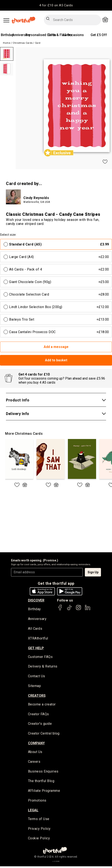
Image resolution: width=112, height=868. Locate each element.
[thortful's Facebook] (60, 609)
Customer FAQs (40, 657)
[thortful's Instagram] (78, 609)
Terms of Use (38, 821)
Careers (34, 763)
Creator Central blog (44, 734)
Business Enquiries (43, 773)
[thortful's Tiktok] (69, 609)
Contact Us (36, 677)
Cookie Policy (39, 840)
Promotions (37, 802)
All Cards (35, 629)
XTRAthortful (38, 639)
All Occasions (73, 35)
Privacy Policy (39, 830)
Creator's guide (40, 725)
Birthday (7, 35)
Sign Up (93, 572)
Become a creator (42, 705)
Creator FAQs (38, 715)
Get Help (36, 648)
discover (36, 600)
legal (33, 812)
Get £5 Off (99, 35)
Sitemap (34, 687)
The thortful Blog (41, 782)
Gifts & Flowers (60, 35)
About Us (35, 753)
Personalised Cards (40, 35)
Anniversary (21, 35)
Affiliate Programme (44, 792)
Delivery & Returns (42, 667)
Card (38, 43)
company (36, 744)
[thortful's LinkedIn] (87, 609)
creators (37, 696)
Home (6, 43)
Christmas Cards (23, 43)
